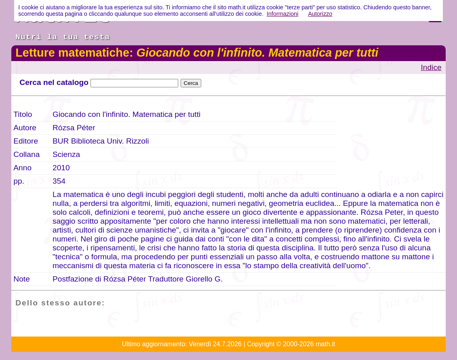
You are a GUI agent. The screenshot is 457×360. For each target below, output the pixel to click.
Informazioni (282, 14)
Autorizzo (320, 14)
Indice (431, 67)
